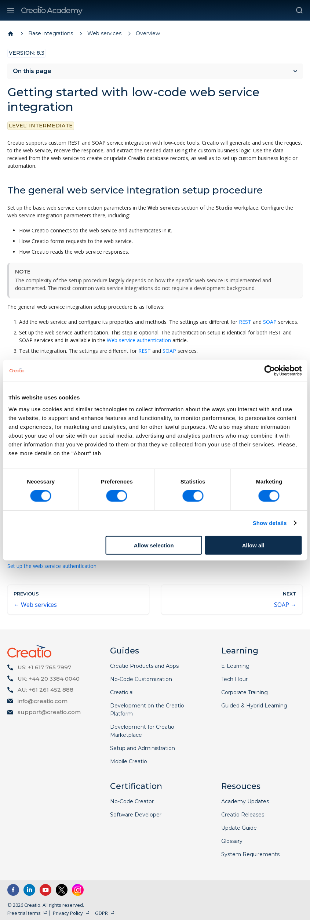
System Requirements (250, 854)
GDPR (101, 913)
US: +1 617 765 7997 (44, 667)
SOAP (270, 321)
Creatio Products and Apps (144, 666)
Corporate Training (244, 692)
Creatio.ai (122, 692)
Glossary (231, 841)
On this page (32, 71)
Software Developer (135, 814)
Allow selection (154, 545)
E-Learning (235, 666)
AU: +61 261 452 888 (45, 689)
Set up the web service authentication (51, 565)
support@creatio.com (49, 712)
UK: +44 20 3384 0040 (49, 678)
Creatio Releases (242, 814)
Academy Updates (245, 801)
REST (245, 321)
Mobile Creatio (128, 761)
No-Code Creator (132, 801)
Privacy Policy (68, 913)
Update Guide (239, 828)
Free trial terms (24, 913)
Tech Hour (234, 679)
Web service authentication (139, 340)
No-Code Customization (141, 679)
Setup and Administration (142, 748)
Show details (270, 523)
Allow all (253, 545)
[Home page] (10, 33)
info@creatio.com (43, 701)
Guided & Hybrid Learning (254, 705)
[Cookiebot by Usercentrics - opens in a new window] (269, 370)
